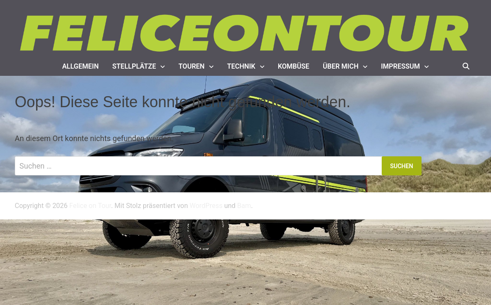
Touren (191, 66)
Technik (241, 66)
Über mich (340, 66)
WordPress (205, 206)
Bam (244, 206)
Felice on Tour (90, 206)
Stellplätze (134, 66)
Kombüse (293, 66)
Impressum (400, 66)
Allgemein (80, 66)
